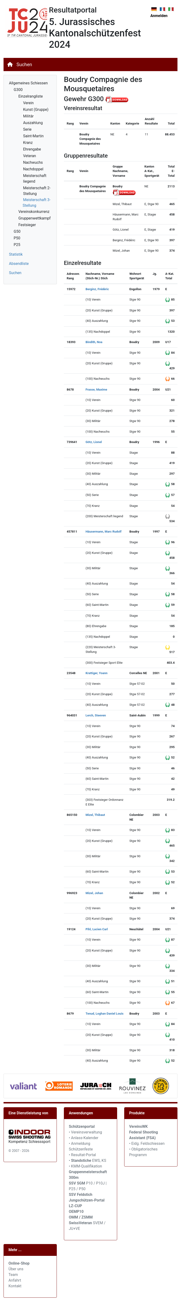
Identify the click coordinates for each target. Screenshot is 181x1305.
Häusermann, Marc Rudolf (103, 531)
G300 (18, 89)
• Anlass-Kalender (83, 1138)
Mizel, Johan (94, 893)
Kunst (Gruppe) (36, 109)
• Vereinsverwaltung (85, 1132)
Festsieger (27, 225)
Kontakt (14, 1286)
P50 (17, 238)
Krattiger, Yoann (96, 673)
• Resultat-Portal (82, 1155)
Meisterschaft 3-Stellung (36, 203)
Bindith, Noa (94, 342)
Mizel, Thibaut (95, 815)
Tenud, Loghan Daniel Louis (104, 1013)
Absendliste (19, 263)
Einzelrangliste (30, 96)
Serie (27, 129)
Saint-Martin (33, 136)
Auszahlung (33, 123)
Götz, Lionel (94, 442)
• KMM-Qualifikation (85, 1166)
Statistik (16, 254)
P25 (17, 244)
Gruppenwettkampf (34, 218)
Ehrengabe (32, 149)
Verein (28, 103)
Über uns (15, 1269)
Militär (28, 116)
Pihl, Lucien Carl (97, 929)
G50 (17, 231)
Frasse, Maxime (96, 389)
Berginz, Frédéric (97, 289)
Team (13, 1274)
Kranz (28, 142)
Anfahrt (14, 1280)
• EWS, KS (87, 1160)
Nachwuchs (33, 162)
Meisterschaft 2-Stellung (36, 191)
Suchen (24, 64)
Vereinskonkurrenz (33, 211)
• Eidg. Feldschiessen (147, 1143)
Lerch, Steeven (96, 715)
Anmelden (159, 15)
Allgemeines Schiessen (28, 83)
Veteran (29, 156)
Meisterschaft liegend (34, 178)
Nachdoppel (33, 169)
